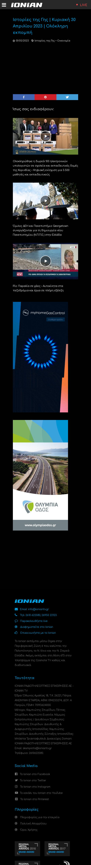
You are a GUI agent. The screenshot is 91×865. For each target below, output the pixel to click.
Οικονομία (63, 40)
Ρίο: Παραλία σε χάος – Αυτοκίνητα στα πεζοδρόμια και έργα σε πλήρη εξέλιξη (38, 288)
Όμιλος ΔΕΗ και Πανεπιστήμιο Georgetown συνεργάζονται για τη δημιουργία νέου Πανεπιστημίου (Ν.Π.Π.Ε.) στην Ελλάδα (40, 230)
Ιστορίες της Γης (45, 40)
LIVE (83, 5)
